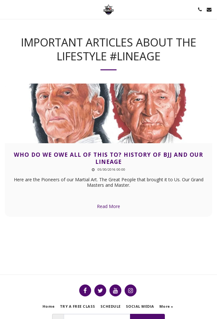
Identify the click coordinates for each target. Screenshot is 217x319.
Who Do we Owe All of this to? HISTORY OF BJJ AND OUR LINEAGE (108, 158)
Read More (108, 206)
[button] (7, 9)
